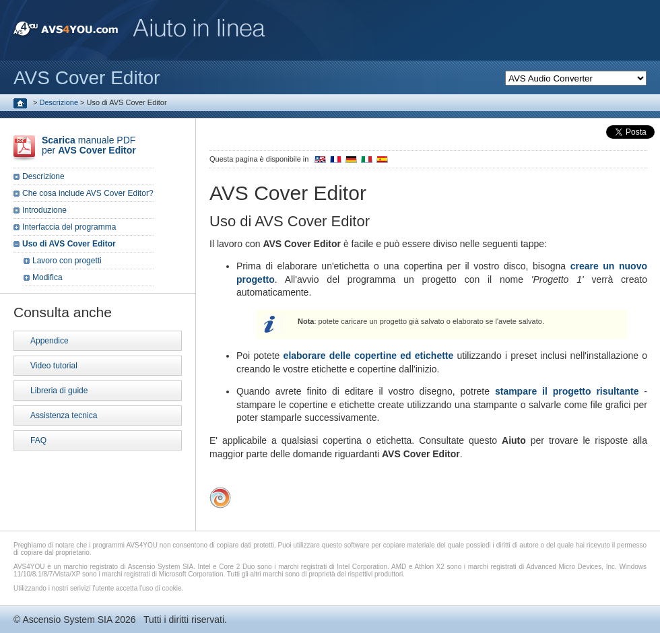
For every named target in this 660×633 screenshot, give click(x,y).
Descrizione (59, 102)
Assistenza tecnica (63, 415)
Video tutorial (53, 365)
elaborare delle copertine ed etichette (369, 355)
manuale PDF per (89, 145)
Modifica (47, 277)
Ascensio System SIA (67, 619)
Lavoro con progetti (67, 260)
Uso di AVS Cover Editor (69, 243)
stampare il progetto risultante (567, 391)
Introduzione (44, 210)
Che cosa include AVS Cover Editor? (88, 193)
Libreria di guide (59, 390)
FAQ (38, 440)
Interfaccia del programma (69, 227)
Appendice (49, 340)
